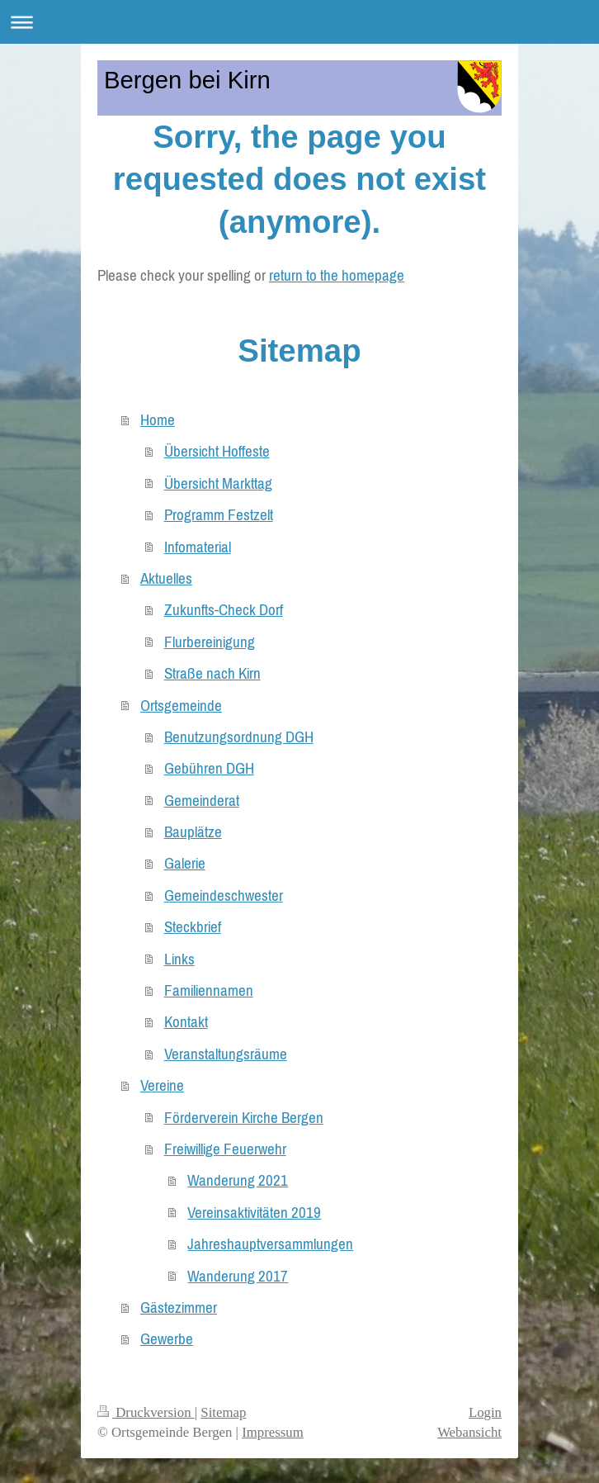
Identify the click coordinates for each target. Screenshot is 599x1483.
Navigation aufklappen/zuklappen (299, 22)
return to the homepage (336, 275)
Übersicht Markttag (218, 483)
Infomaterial (197, 547)
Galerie (184, 863)
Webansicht (469, 1432)
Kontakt (186, 1021)
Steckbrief (192, 926)
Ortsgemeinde (181, 705)
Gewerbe (166, 1338)
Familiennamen (208, 990)
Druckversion (146, 1412)
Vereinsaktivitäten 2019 (254, 1212)
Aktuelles (166, 578)
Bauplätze (193, 831)
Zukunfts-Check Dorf (223, 609)
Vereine (162, 1085)
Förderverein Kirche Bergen (243, 1117)
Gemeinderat (201, 800)
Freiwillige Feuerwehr (225, 1148)
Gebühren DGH (209, 768)
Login (485, 1412)
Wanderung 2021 (237, 1180)
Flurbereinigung (209, 642)
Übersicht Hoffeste (217, 451)
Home (157, 419)
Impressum (273, 1432)
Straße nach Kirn (212, 673)
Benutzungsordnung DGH (239, 736)
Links (179, 959)
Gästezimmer (178, 1307)
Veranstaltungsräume (225, 1054)
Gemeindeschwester (223, 895)
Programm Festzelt (218, 514)
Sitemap (223, 1412)
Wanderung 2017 (237, 1276)
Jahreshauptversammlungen (270, 1243)
